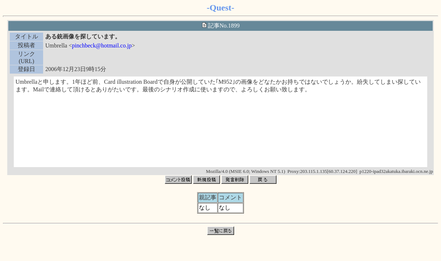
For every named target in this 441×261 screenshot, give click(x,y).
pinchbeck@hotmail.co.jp (102, 45)
